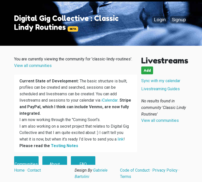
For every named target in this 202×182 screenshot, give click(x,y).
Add (147, 70)
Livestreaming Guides (160, 88)
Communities (26, 164)
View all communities (33, 65)
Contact (34, 170)
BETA (73, 29)
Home (19, 170)
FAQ (83, 164)
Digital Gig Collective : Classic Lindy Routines (66, 23)
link (121, 139)
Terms (125, 176)
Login (160, 20)
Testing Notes (64, 145)
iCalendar (109, 100)
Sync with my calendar (160, 80)
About (54, 164)
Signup (179, 20)
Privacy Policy (165, 170)
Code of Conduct (135, 170)
